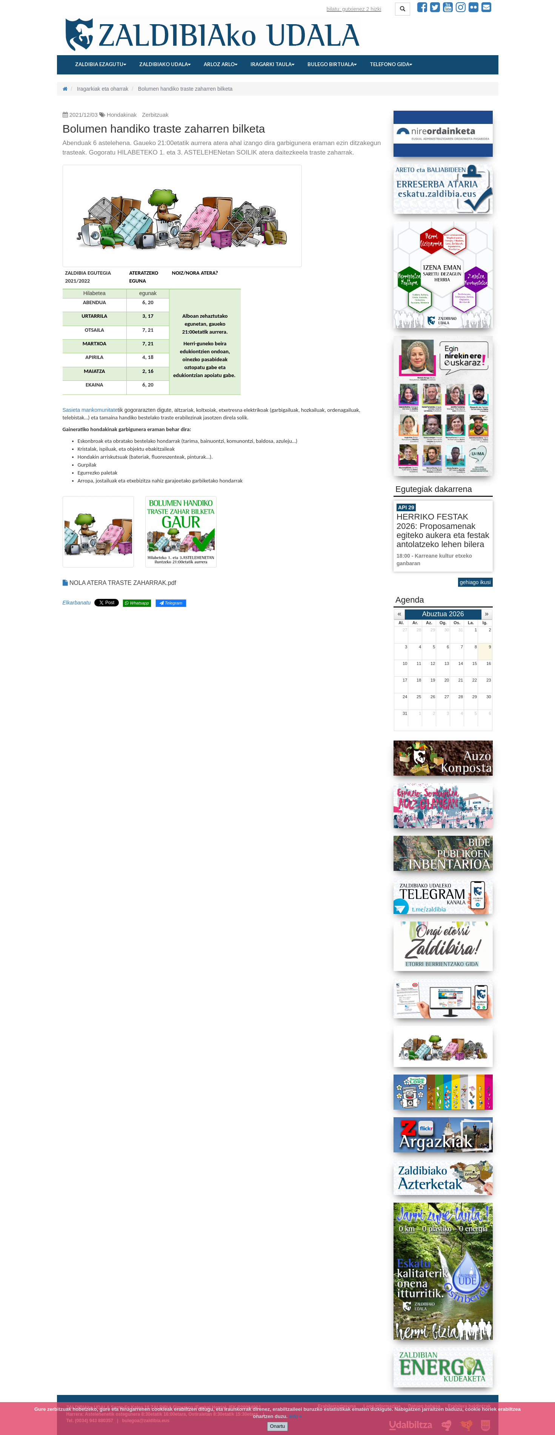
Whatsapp (137, 603)
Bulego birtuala (332, 64)
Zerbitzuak (155, 114)
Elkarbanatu (77, 603)
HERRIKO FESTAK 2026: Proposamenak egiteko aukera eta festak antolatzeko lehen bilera (443, 530)
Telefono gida (391, 64)
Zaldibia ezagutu (100, 64)
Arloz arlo (220, 64)
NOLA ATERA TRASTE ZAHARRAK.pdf (120, 583)
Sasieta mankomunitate (90, 410)
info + (295, 1416)
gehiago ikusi (475, 582)
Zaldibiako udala (165, 64)
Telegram (171, 603)
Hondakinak (122, 114)
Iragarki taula (272, 64)
